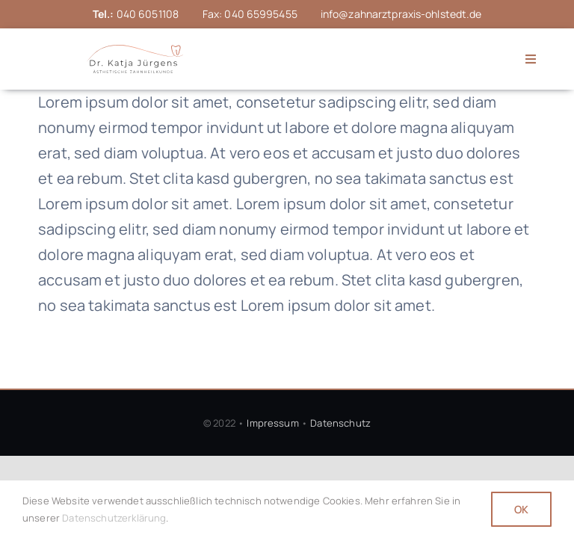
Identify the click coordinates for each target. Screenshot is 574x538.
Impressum (272, 423)
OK (521, 509)
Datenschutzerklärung (114, 518)
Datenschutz (340, 423)
